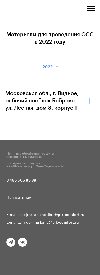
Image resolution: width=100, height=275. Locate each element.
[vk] (22, 245)
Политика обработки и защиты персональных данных (30, 155)
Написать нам (18, 198)
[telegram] (10, 245)
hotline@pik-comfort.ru (63, 215)
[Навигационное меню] (91, 8)
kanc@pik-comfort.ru (59, 222)
